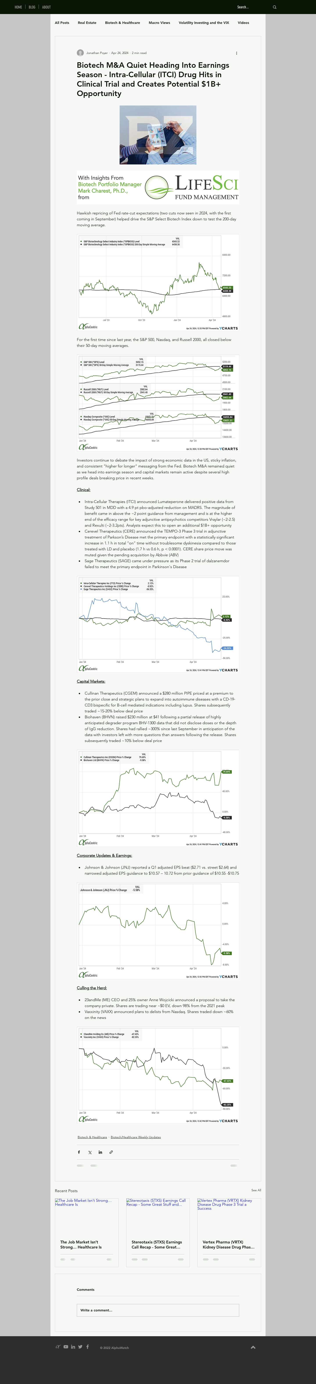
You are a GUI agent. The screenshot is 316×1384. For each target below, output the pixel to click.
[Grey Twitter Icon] (80, 1347)
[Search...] (250, 7)
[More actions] (236, 52)
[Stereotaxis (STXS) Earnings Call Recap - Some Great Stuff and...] (158, 1216)
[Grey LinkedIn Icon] (73, 1347)
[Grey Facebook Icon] (87, 1347)
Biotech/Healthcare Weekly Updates (136, 1137)
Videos (243, 23)
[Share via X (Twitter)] (90, 1152)
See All (256, 1190)
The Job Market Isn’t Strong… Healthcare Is (81, 1245)
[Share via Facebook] (79, 1152)
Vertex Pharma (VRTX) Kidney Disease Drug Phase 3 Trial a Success (228, 1245)
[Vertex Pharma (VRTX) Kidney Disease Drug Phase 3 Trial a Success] (229, 1216)
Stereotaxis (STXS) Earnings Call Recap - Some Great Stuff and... (157, 1245)
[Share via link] (111, 1152)
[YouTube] (66, 1347)
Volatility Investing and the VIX (204, 23)
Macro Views (159, 23)
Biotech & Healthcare (122, 23)
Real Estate (87, 23)
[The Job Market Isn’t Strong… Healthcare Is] (86, 1216)
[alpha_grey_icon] (58, 1347)
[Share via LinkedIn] (100, 1152)
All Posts (62, 23)
